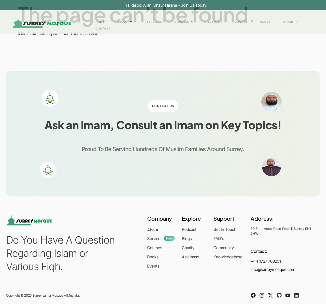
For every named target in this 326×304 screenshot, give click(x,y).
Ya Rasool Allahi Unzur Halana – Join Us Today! (166, 5)
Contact (300, 22)
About (166, 22)
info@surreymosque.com (273, 269)
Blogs (265, 22)
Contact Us (163, 106)
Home (150, 22)
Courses (209, 22)
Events (230, 22)
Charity (281, 22)
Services (187, 22)
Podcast (248, 22)
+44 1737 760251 (266, 261)
